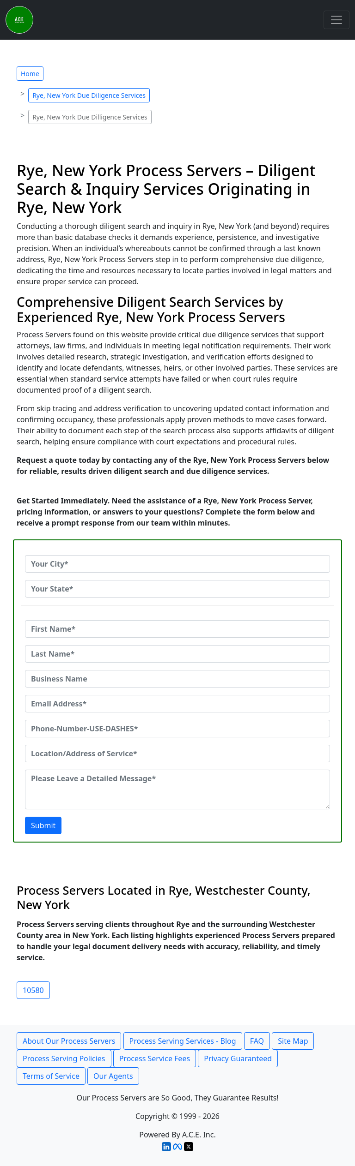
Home (30, 73)
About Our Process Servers (69, 1041)
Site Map (293, 1041)
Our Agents (113, 1076)
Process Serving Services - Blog (182, 1041)
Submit (43, 825)
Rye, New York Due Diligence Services (89, 95)
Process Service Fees (154, 1058)
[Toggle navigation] (336, 20)
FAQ (257, 1041)
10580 (33, 990)
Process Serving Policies (64, 1058)
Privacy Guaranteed (238, 1058)
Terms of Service (51, 1076)
